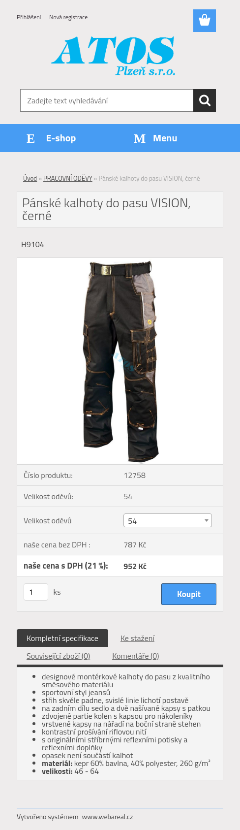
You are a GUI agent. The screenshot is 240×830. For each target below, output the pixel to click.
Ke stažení (137, 638)
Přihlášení (29, 17)
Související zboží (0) (58, 656)
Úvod (30, 178)
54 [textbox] (132, 521)
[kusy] (36, 592)
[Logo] (113, 57)
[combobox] (167, 520)
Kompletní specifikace (62, 638)
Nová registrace (68, 17)
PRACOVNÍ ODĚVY (67, 178)
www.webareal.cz (107, 816)
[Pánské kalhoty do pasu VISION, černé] (120, 262)
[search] (204, 100)
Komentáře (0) (135, 656)
